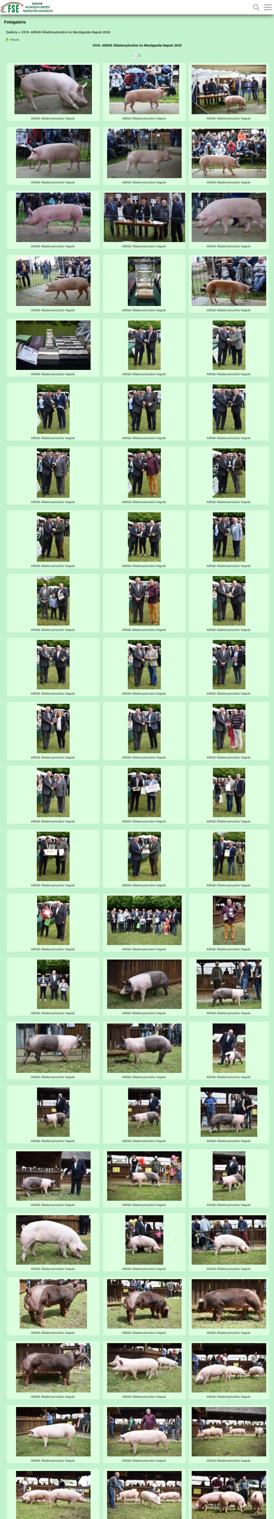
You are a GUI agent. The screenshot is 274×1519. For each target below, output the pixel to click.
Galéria (12, 32)
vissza (12, 39)
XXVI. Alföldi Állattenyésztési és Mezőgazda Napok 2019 (65, 32)
